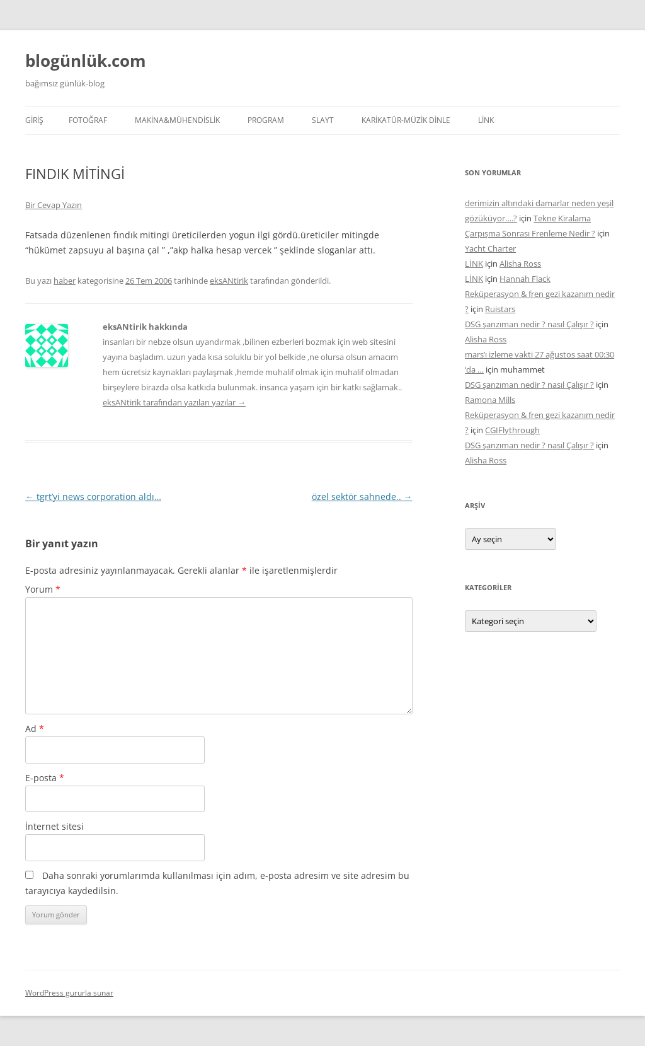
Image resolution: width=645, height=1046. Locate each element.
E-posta (44, 778)
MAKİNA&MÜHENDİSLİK (177, 120)
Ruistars (500, 309)
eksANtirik (229, 280)
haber (65, 280)
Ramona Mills (490, 399)
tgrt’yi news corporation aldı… (93, 497)
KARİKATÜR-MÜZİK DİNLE (406, 120)
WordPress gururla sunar (69, 992)
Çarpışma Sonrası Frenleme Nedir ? (530, 233)
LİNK (486, 120)
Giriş (34, 120)
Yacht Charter (490, 248)
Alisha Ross (520, 263)
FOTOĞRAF (88, 120)
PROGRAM (266, 120)
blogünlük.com (85, 60)
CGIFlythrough (512, 430)
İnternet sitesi (54, 826)
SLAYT (323, 120)
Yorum (42, 589)
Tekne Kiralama (562, 218)
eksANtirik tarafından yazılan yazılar (174, 402)
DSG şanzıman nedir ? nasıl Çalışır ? (529, 324)
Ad (34, 729)
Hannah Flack (525, 278)
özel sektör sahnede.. (362, 497)
